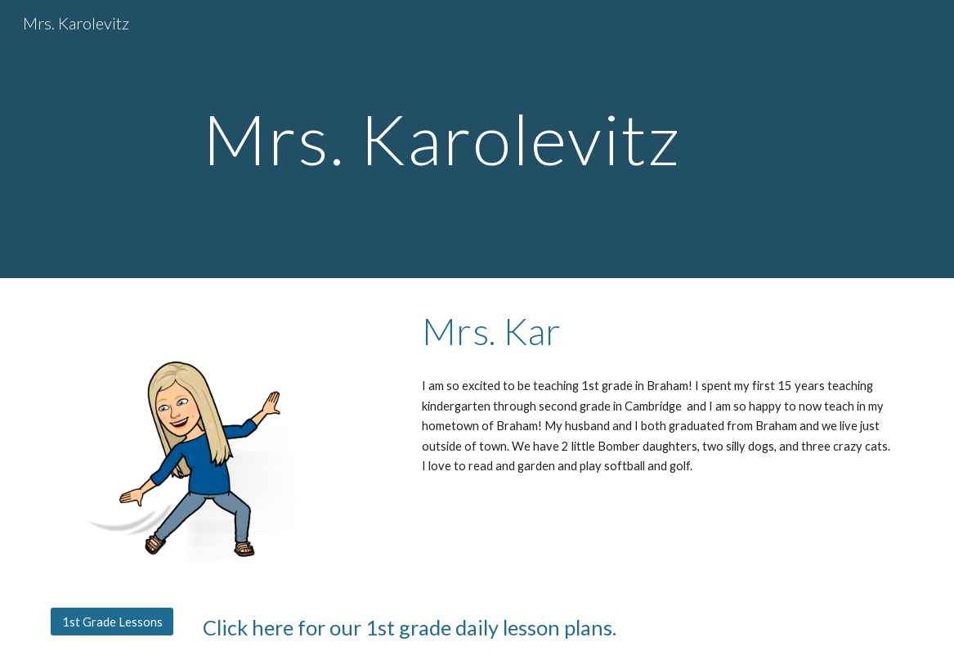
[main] (477, 138)
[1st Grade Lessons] (112, 621)
